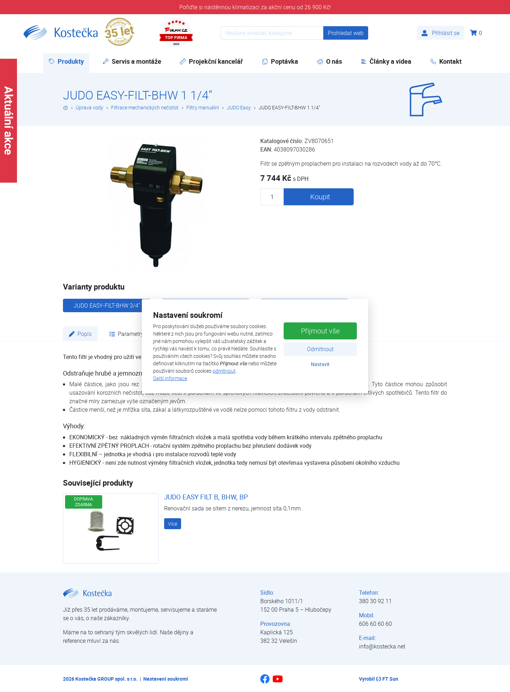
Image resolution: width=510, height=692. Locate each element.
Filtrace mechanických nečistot (145, 107)
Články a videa (385, 61)
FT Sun (387, 678)
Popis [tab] (80, 334)
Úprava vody (89, 107)
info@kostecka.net (382, 646)
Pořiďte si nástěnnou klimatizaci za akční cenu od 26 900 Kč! (255, 7)
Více (172, 523)
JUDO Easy (239, 107)
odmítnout (224, 370)
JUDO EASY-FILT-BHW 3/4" (107, 305)
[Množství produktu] (272, 196)
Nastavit (320, 364)
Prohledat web (346, 33)
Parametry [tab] (126, 334)
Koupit (320, 196)
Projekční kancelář (211, 61)
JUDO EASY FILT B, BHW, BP (206, 497)
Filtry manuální (202, 107)
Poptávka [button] (280, 61)
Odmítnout (320, 349)
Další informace (170, 378)
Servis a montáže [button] (132, 61)
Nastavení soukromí (165, 678)
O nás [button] (329, 61)
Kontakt (446, 61)
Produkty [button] (68, 61)
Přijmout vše (320, 331)
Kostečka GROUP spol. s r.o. (106, 678)
